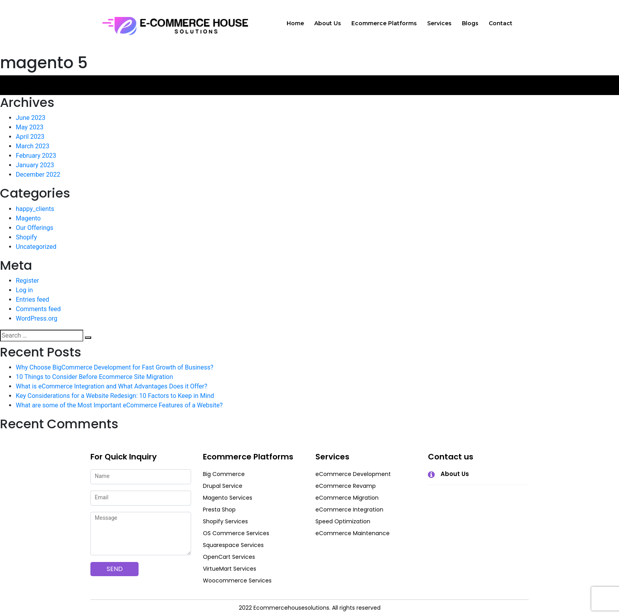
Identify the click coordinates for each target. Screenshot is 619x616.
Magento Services (227, 498)
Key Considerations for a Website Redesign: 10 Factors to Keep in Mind (115, 395)
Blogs (470, 23)
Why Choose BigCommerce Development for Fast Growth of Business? (114, 367)
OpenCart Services (229, 557)
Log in (24, 290)
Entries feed (32, 299)
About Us (327, 23)
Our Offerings (34, 227)
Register (27, 280)
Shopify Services (225, 521)
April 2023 (30, 136)
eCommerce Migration (347, 498)
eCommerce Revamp (345, 486)
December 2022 (38, 174)
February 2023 (36, 155)
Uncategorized (36, 246)
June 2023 (30, 117)
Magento (28, 218)
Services (439, 23)
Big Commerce (224, 474)
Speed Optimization (342, 521)
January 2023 (35, 165)
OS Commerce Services (236, 533)
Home (295, 23)
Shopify (26, 237)
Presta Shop (219, 509)
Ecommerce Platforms (384, 23)
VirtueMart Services (229, 569)
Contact (500, 23)
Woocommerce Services (237, 580)
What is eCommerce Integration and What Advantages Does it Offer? (111, 386)
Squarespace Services (233, 545)
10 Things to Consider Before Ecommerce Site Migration (94, 377)
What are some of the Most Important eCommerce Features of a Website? (119, 405)
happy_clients (35, 209)
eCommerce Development (353, 474)
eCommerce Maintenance (352, 533)
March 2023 (32, 146)
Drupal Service (222, 486)
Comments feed (38, 309)
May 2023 (29, 127)
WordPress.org (36, 318)
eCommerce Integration (349, 509)
